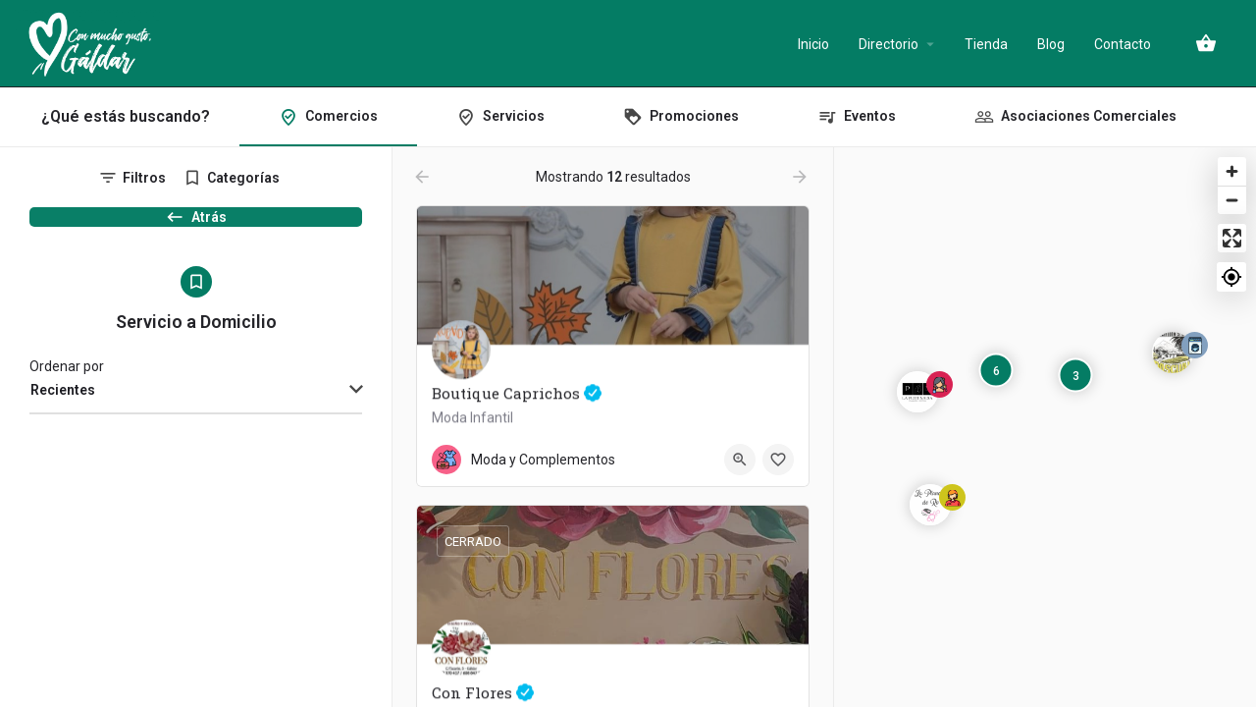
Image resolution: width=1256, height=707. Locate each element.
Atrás (196, 227)
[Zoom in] (1232, 171)
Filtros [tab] (144, 178)
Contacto (1122, 44)
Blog (1051, 44)
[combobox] (195, 410)
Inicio (813, 44)
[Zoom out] (1232, 200)
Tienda (986, 44)
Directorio (888, 44)
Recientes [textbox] (62, 409)
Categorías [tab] (243, 178)
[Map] (1045, 427)
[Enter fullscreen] (1232, 238)
